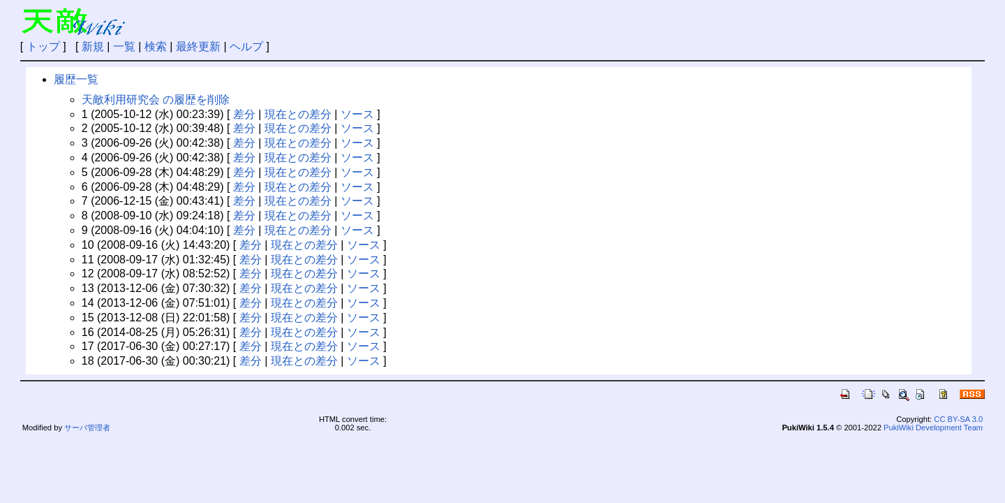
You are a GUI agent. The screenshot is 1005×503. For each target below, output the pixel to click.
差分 (244, 114)
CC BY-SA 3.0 (958, 419)
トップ (43, 46)
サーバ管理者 (87, 427)
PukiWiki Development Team (933, 427)
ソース (357, 114)
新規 (93, 46)
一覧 (124, 46)
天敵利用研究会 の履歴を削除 (156, 99)
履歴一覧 (76, 79)
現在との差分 (298, 114)
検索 (155, 46)
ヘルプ (246, 46)
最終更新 (198, 46)
